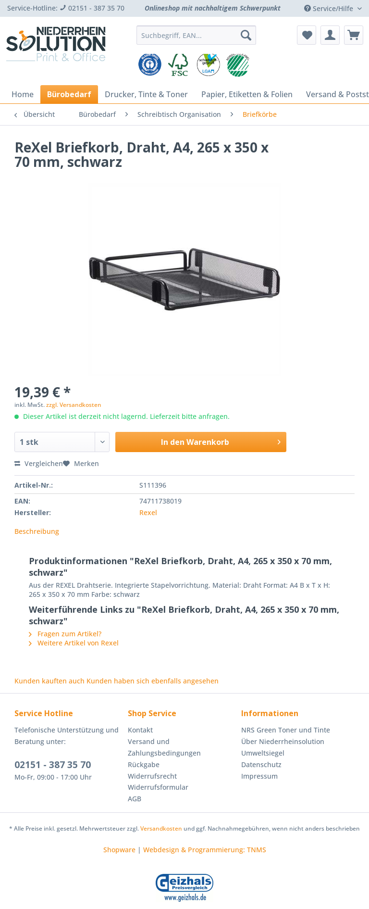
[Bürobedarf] (69, 94)
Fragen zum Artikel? (65, 633)
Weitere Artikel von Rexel (74, 642)
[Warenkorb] (353, 35)
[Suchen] (246, 35)
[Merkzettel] (306, 35)
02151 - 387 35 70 (52, 764)
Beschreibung (36, 531)
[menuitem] (196, 39)
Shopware (119, 849)
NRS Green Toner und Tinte (285, 729)
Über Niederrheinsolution (282, 741)
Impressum (259, 776)
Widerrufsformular (158, 787)
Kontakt (140, 729)
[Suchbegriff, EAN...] (196, 35)
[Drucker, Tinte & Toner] (146, 94)
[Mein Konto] (330, 35)
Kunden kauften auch (49, 680)
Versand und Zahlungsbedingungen (164, 747)
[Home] (22, 94)
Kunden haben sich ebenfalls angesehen (152, 680)
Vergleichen (38, 463)
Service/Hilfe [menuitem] (329, 8)
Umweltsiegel (262, 753)
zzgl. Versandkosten (73, 405)
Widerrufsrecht (152, 776)
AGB (134, 798)
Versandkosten (161, 828)
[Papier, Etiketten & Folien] (247, 94)
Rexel (148, 512)
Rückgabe (144, 764)
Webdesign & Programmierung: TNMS (204, 849)
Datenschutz (261, 764)
